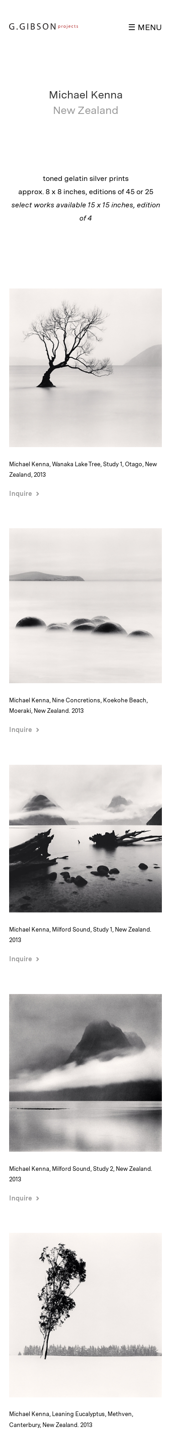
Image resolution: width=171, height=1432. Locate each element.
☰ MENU (145, 27)
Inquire (20, 493)
